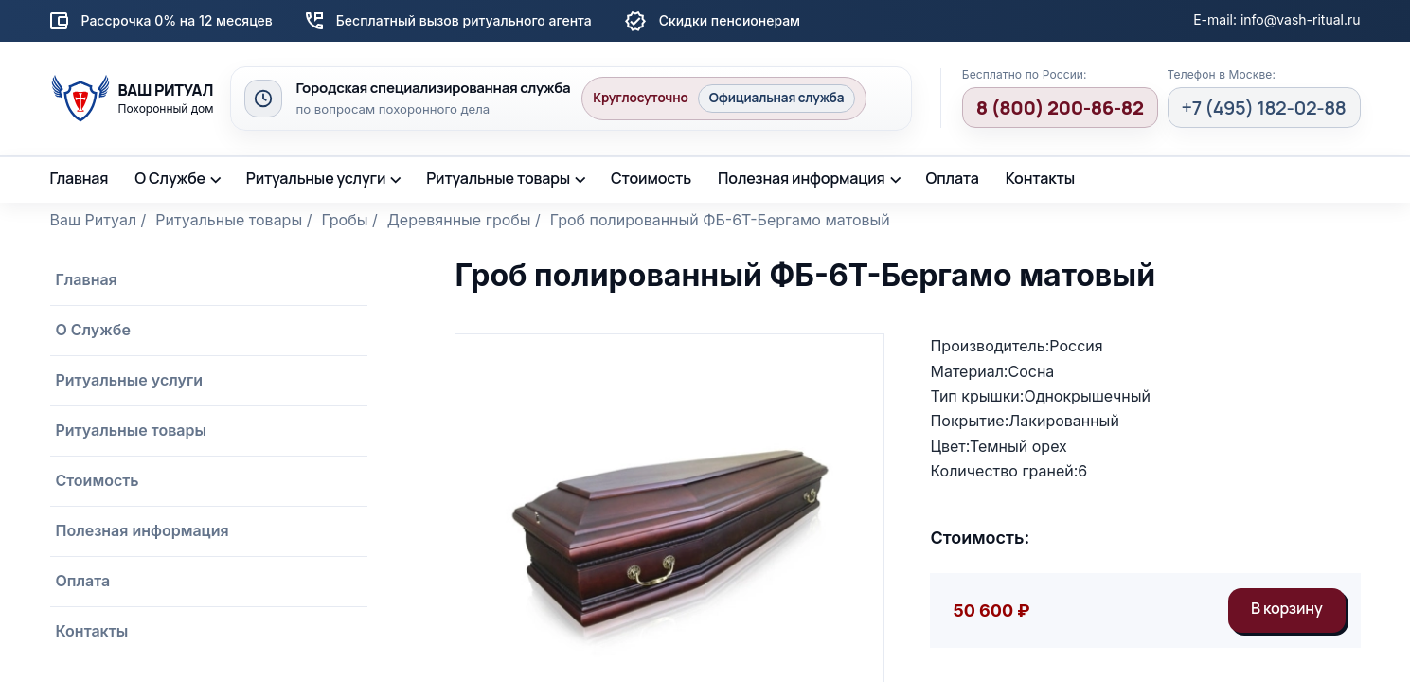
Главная (79, 178)
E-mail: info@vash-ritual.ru (1276, 19)
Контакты (1040, 178)
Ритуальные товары (498, 178)
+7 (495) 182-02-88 (1264, 107)
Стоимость (651, 178)
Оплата (951, 178)
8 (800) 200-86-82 (1060, 107)
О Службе (169, 178)
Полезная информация (801, 178)
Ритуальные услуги (316, 178)
